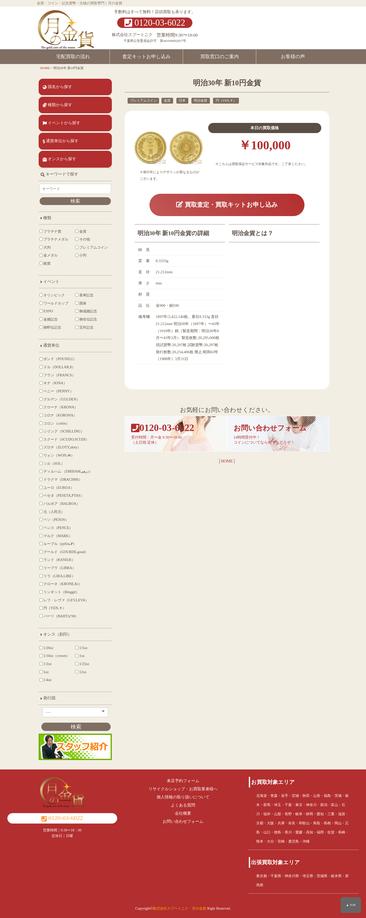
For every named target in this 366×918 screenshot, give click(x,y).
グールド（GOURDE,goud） (63, 552)
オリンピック (52, 295)
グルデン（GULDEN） (59, 399)
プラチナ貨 (50, 231)
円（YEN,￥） (226, 100)
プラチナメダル (53, 239)
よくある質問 (183, 805)
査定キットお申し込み (146, 56)
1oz (80, 656)
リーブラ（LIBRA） (57, 568)
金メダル (48, 255)
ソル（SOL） (52, 463)
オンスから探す (59, 159)
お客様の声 (293, 56)
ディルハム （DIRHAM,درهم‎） (65, 471)
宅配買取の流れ (73, 56)
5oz (44, 672)
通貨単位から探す (61, 141)
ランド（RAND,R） (57, 560)
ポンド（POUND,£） (58, 359)
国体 (80, 303)
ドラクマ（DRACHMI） (60, 479)
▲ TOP (351, 905)
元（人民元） (52, 512)
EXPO (46, 311)
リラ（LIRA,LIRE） (57, 576)
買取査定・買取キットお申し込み (227, 204)
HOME (227, 461)
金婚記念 (48, 319)
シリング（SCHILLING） (61, 431)
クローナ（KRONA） (58, 407)
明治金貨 (200, 100)
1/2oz (45, 664)
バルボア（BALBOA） (59, 504)
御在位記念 (86, 319)
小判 (80, 255)
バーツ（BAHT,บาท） (59, 616)
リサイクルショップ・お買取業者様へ (183, 789)
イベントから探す (61, 123)
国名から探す (57, 87)
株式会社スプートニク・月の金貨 (179, 908)
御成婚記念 (86, 311)
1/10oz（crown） (54, 656)
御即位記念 (50, 327)
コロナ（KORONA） (58, 415)
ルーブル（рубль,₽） (58, 544)
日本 (182, 100)
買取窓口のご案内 (219, 56)
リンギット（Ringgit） (59, 592)
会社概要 (183, 813)
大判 (45, 247)
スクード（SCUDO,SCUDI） (64, 439)
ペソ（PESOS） (54, 520)
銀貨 (45, 263)
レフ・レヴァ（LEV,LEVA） (64, 600)
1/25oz (82, 664)
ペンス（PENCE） (56, 528)
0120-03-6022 (154, 23)
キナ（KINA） (53, 383)
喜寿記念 (84, 295)
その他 (82, 239)
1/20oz (46, 648)
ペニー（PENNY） (56, 391)
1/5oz (81, 648)
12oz (80, 672)
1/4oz (45, 680)
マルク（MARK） (55, 536)
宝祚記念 (84, 327)
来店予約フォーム (183, 781)
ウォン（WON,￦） (56, 455)
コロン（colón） (54, 423)
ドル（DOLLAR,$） (57, 367)
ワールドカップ (53, 303)
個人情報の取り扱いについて (183, 797)
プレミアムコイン (143, 100)
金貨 (167, 100)
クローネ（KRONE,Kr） (60, 584)
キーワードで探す (59, 174)
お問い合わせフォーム (183, 821)
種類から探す (57, 105)
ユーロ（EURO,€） (56, 488)
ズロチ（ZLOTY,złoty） (60, 447)
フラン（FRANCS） (57, 375)
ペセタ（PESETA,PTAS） (61, 495)
